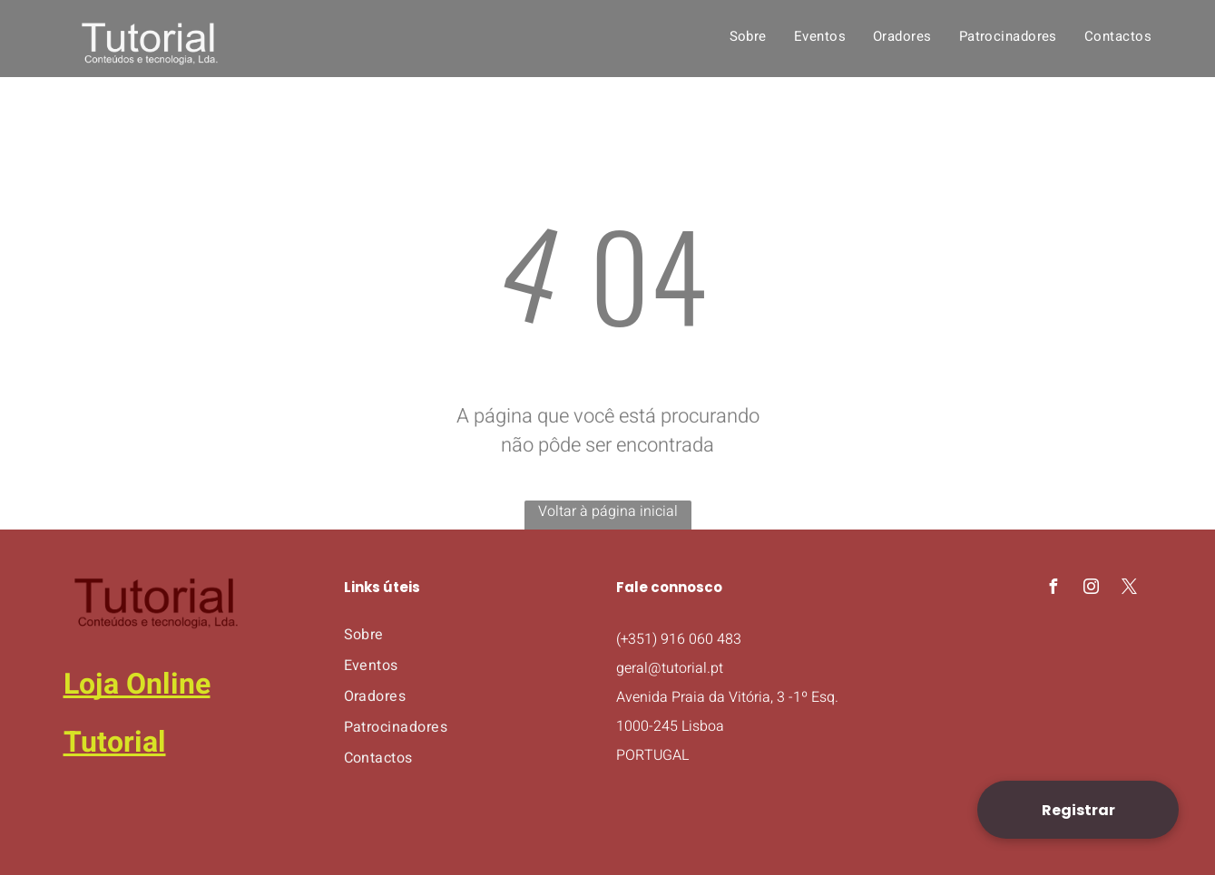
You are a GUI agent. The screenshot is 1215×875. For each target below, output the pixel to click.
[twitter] (1130, 589)
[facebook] (1053, 589)
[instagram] (1091, 589)
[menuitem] (748, 36)
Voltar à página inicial (608, 511)
